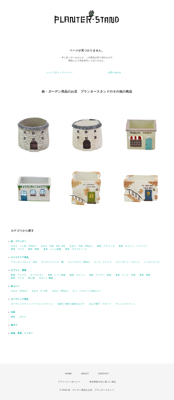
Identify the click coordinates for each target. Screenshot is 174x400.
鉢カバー (15, 286)
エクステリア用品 (20, 257)
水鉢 (13, 312)
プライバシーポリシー (69, 382)
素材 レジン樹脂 (52, 249)
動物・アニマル (18, 275)
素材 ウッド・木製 (125, 275)
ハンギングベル (152, 262)
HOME (68, 373)
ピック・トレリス (103, 262)
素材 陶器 (33, 249)
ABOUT (85, 373)
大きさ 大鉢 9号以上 (81, 246)
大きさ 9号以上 (60, 291)
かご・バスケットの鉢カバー (87, 291)
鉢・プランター (18, 241)
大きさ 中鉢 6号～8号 (53, 246)
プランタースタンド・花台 (24, 262)
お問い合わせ (114, 72)
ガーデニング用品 (20, 299)
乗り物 (31, 278)
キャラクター (37, 275)
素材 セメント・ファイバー (133, 246)
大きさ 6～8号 (40, 291)
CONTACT (103, 373)
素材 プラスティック (76, 249)
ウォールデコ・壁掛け (79, 262)
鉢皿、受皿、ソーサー (22, 333)
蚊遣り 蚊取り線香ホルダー (71, 304)
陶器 (13, 317)
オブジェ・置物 (18, 270)
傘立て (14, 325)
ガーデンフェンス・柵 (52, 262)
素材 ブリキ (17, 249)
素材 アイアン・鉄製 (100, 275)
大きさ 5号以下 (19, 291)
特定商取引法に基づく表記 (102, 382)
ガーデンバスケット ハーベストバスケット (32, 304)
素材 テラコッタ (106, 246)
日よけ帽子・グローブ (100, 304)
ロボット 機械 (46, 278)
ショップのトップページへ (59, 72)
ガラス (22, 317)
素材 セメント (77, 275)
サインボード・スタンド (128, 262)
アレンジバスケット (125, 304)
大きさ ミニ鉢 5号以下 (24, 246)
